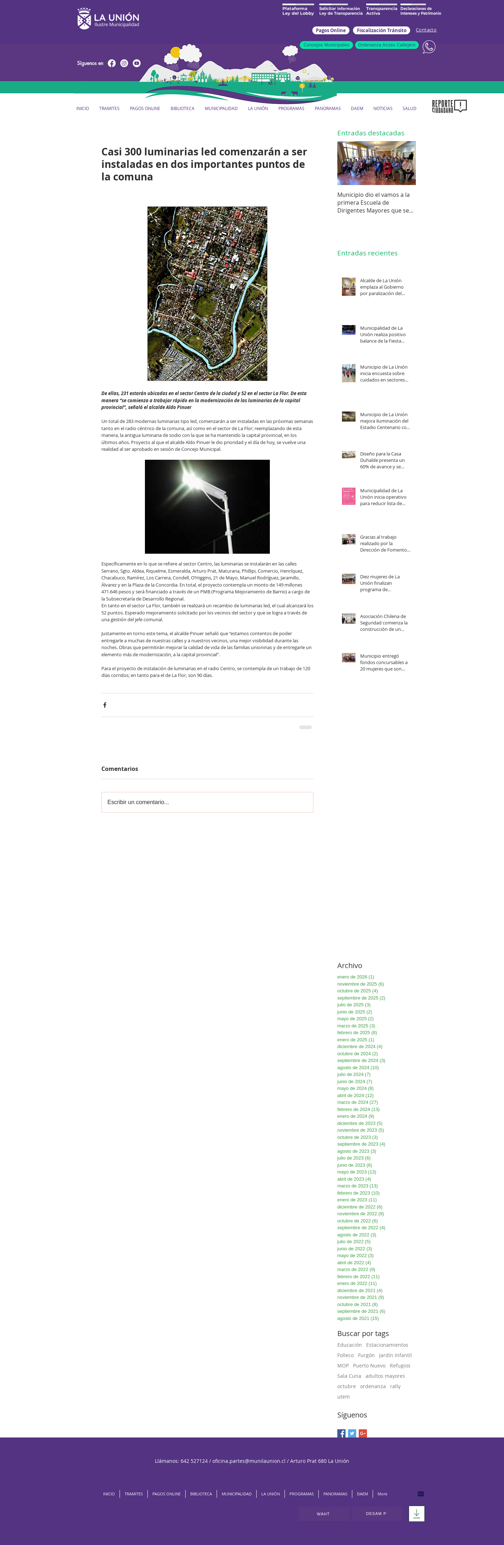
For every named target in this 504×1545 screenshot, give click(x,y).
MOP (343, 1365)
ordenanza (373, 1386)
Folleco (345, 1355)
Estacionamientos (387, 1345)
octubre (346, 1386)
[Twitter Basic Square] (352, 1433)
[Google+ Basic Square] (363, 1433)
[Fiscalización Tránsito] (381, 30)
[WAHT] (324, 1514)
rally (395, 1386)
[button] (221, 108)
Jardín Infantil (395, 1355)
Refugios (400, 1365)
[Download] (417, 1514)
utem (343, 1397)
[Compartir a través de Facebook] (104, 705)
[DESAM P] (377, 1513)
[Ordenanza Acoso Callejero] (387, 45)
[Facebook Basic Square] (341, 1433)
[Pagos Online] (330, 30)
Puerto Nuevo (369, 1365)
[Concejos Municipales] (326, 45)
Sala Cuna (349, 1376)
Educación (349, 1345)
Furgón (366, 1355)
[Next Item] (404, 163)
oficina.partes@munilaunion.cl (249, 1460)
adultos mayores (385, 1376)
